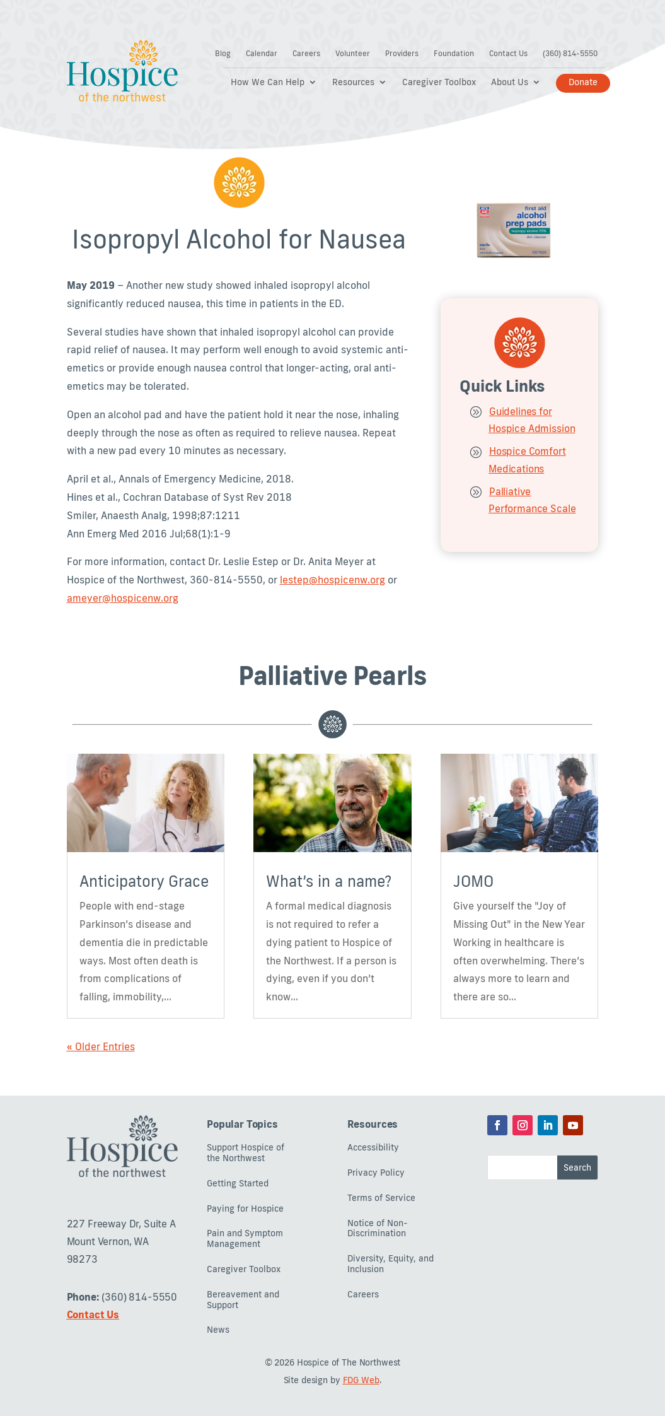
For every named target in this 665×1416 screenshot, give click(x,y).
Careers (306, 53)
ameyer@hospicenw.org (122, 598)
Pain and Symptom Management (245, 1238)
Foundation (454, 53)
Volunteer (352, 53)
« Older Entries (101, 1046)
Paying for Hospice (245, 1208)
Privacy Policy (376, 1172)
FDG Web (361, 1380)
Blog (223, 53)
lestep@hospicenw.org (332, 579)
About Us (509, 83)
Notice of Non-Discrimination (377, 1228)
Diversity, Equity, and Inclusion (390, 1264)
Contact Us (508, 53)
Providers (402, 53)
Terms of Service (381, 1198)
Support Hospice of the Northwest (245, 1153)
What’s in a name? (328, 881)
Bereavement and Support (243, 1300)
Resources (353, 83)
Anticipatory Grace (144, 881)
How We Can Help (267, 83)
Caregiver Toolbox (439, 83)
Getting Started (238, 1183)
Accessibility (373, 1147)
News (218, 1330)
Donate (583, 82)
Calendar (261, 53)
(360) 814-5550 (570, 53)
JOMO (473, 881)
